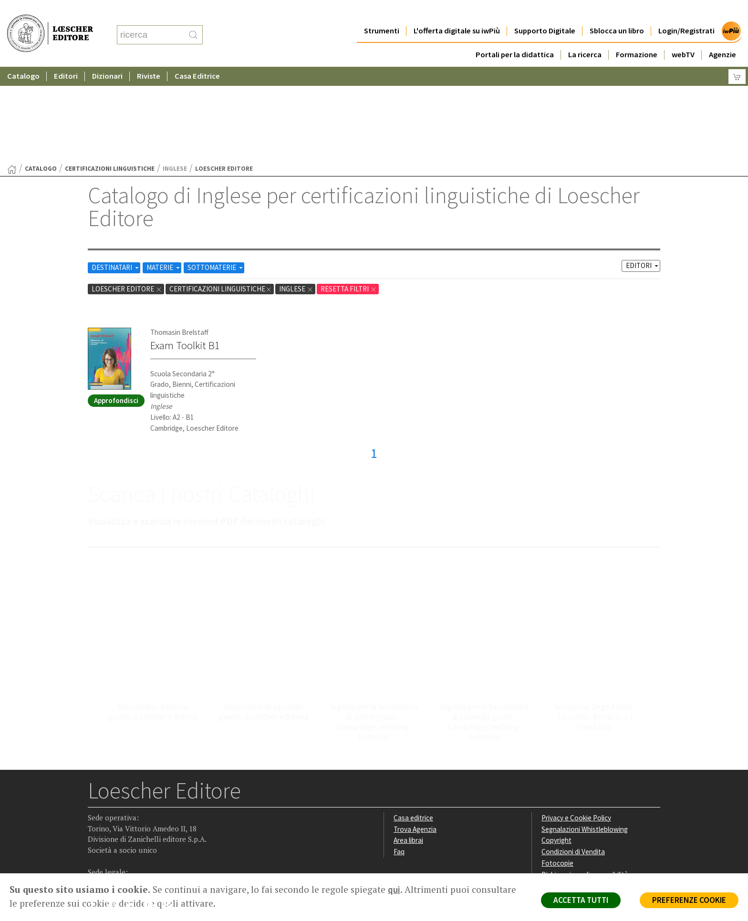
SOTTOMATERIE (215, 174)
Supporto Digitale (544, 12)
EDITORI (643, 172)
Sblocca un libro (617, 12)
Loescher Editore (127, 195)
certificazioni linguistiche (110, 76)
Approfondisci (116, 307)
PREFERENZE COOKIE (689, 900)
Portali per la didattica (515, 36)
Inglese (296, 195)
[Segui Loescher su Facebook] (96, 814)
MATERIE (163, 174)
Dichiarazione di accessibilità (584, 781)
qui (394, 889)
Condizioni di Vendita (573, 758)
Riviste (148, 57)
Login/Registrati (686, 12)
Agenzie (722, 36)
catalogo (41, 76)
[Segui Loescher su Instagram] (114, 814)
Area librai (408, 747)
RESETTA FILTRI (349, 195)
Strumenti (381, 12)
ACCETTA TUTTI (580, 900)
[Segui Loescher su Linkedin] (133, 814)
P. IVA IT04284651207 (120, 851)
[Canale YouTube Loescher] (152, 814)
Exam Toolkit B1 (185, 252)
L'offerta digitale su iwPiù (457, 12)
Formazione (636, 36)
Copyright (556, 747)
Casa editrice (413, 724)
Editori (66, 57)
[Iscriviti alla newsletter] (170, 812)
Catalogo (23, 57)
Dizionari (107, 57)
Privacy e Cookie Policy (576, 724)
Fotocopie (557, 770)
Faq (399, 758)
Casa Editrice (197, 57)
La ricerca (585, 36)
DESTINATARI (116, 174)
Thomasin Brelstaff (179, 239)
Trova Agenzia (415, 736)
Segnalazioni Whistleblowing (584, 736)
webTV (683, 36)
